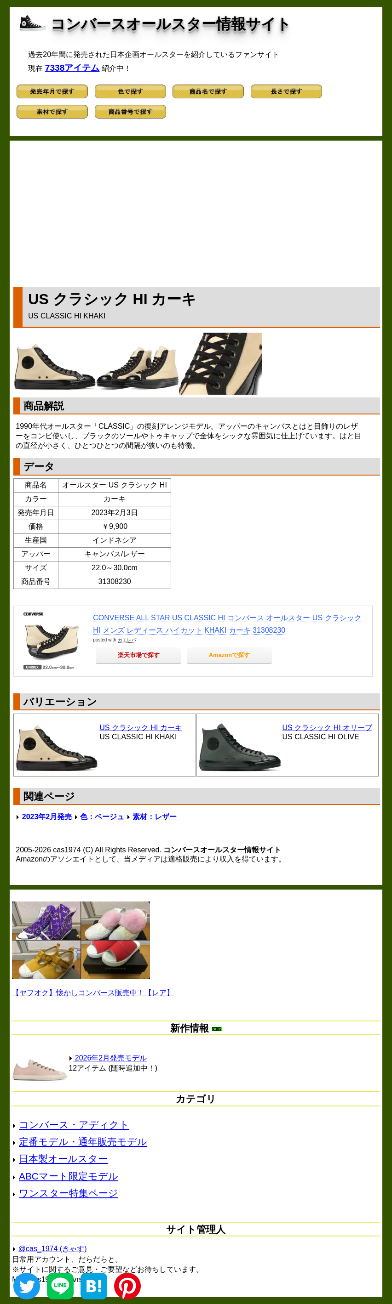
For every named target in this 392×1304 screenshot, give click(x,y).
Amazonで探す (229, 655)
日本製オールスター (63, 1158)
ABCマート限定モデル (68, 1176)
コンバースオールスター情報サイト (171, 24)
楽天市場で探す (139, 655)
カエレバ (127, 639)
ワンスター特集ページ (68, 1193)
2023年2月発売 (47, 817)
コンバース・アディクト (74, 1124)
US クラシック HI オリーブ (327, 727)
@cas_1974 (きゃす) (52, 1249)
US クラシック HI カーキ (140, 727)
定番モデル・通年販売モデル (83, 1141)
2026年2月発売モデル (108, 1058)
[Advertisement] (196, 211)
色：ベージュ (102, 817)
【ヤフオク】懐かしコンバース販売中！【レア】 (93, 993)
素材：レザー (155, 817)
